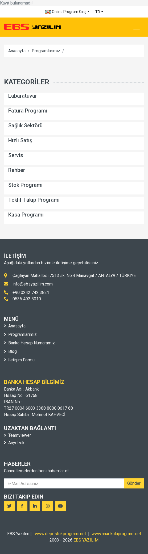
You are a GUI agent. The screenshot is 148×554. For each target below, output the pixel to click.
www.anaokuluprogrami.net (116, 533)
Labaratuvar (22, 96)
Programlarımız (46, 50)
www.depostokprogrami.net (60, 533)
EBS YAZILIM (85, 540)
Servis (15, 155)
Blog (10, 351)
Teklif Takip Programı (34, 200)
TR (97, 12)
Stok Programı (25, 185)
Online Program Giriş (65, 12)
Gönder (134, 483)
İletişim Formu (19, 359)
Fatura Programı (27, 110)
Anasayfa (17, 50)
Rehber (16, 170)
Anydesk (14, 442)
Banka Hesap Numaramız (29, 342)
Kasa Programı (26, 214)
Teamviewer (17, 435)
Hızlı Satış (20, 140)
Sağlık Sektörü (25, 125)
